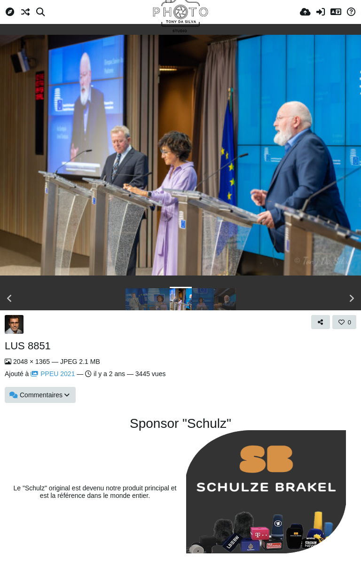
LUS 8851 (28, 346)
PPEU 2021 (53, 374)
